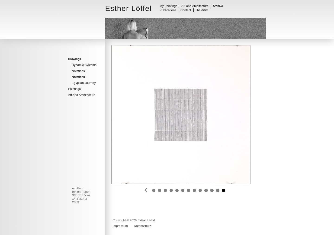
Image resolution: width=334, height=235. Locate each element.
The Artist (201, 10)
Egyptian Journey (84, 83)
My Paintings (168, 6)
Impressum (120, 226)
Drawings (74, 59)
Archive (218, 6)
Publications (168, 10)
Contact (185, 10)
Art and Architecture (195, 6)
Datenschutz (142, 226)
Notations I (79, 76)
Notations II (79, 71)
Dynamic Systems (84, 65)
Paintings (74, 89)
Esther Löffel (128, 8)
